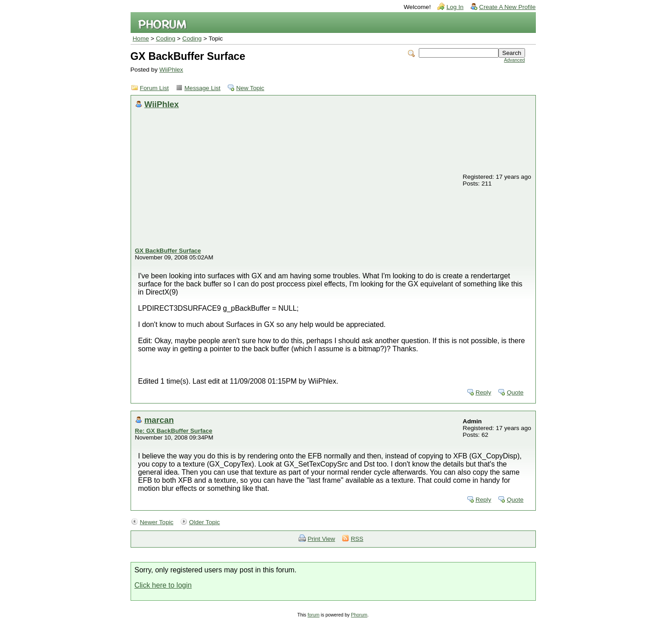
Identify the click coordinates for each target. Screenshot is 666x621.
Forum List (154, 88)
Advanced (514, 60)
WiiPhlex (171, 69)
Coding (165, 38)
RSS (357, 538)
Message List (203, 88)
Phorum (359, 614)
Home (141, 38)
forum (314, 614)
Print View (321, 538)
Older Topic (204, 522)
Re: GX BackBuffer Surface (174, 430)
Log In (454, 7)
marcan (159, 420)
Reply (483, 392)
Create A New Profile (507, 7)
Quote (515, 392)
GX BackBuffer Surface (168, 250)
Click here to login (163, 585)
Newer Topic (157, 522)
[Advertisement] (298, 180)
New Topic (250, 88)
